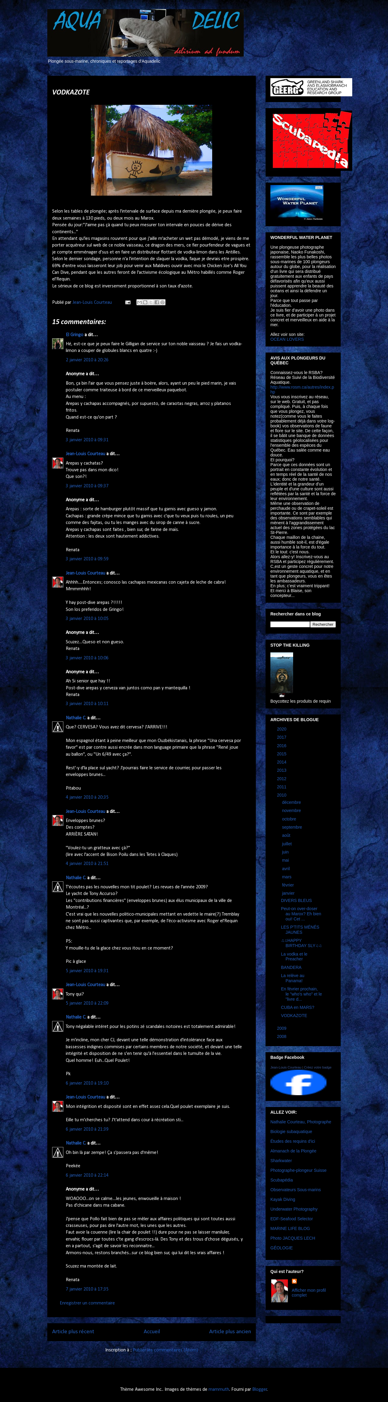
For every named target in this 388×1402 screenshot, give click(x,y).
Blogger (259, 1389)
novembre (292, 810)
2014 (282, 762)
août (286, 835)
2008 (282, 1036)
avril (286, 868)
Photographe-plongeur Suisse (298, 1170)
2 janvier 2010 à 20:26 (87, 360)
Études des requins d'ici (292, 1141)
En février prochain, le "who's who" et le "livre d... (301, 994)
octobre (289, 819)
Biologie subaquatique (291, 1131)
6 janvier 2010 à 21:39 (87, 1129)
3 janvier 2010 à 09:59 (87, 559)
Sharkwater (281, 1160)
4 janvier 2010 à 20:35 (87, 797)
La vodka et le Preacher (294, 957)
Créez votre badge (318, 1067)
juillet (287, 843)
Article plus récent (73, 1332)
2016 (282, 745)
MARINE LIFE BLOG (290, 1228)
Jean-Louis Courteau (85, 454)
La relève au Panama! (292, 978)
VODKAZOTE (294, 1015)
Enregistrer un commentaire (87, 1303)
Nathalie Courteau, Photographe (300, 1121)
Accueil (152, 1332)
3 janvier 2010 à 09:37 (87, 486)
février (288, 885)
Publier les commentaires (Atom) (165, 1350)
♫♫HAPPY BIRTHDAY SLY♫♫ (301, 943)
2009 (282, 1028)
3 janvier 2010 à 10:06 (87, 658)
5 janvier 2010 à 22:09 (87, 1003)
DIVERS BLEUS (296, 900)
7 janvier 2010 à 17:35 (87, 1289)
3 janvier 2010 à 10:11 (87, 703)
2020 (282, 729)
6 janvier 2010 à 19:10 (87, 1083)
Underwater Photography (294, 1209)
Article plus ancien (230, 1332)
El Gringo (74, 335)
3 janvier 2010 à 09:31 (87, 440)
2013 (282, 770)
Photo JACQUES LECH (292, 1238)
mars (287, 876)
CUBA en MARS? (297, 1007)
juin (286, 852)
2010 (282, 795)
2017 (282, 737)
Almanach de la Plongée (293, 1150)
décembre (292, 802)
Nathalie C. (76, 718)
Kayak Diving (282, 1199)
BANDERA (291, 967)
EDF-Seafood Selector (291, 1218)
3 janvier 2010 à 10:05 (87, 618)
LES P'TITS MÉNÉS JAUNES (300, 930)
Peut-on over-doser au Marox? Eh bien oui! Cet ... (301, 913)
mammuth (219, 1389)
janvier (289, 893)
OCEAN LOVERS (287, 339)
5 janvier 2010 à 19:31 (87, 971)
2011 (282, 786)
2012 (282, 778)
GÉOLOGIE (281, 1247)
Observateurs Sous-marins (295, 1189)
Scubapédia (281, 1180)
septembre (292, 827)
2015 (282, 753)
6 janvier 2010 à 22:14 (87, 1175)
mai (286, 860)
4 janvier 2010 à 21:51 (87, 863)
